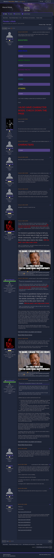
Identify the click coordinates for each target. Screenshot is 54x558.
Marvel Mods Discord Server (25, 335)
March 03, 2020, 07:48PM (22, 464)
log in (19, 1)
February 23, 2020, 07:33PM (23, 204)
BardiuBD (10, 129)
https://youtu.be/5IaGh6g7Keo (24, 522)
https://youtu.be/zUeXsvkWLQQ (24, 530)
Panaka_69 (10, 39)
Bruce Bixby (10, 180)
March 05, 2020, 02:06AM (22, 488)
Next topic (48, 24)
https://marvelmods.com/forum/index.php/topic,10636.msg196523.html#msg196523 (33, 274)
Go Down (5, 28)
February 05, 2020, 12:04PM (23, 157)
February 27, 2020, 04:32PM (23, 379)
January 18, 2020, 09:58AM (23, 119)
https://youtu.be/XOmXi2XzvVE (24, 511)
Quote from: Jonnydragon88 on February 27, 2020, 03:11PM (31, 383)
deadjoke (10, 465)
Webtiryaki (8, 554)
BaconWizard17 (10, 279)
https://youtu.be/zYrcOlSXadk (24, 519)
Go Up (4, 541)
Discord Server (17, 13)
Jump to (33, 547)
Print (50, 28)
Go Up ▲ (49, 554)
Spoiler (21, 46)
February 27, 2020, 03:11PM (23, 338)
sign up (23, 1)
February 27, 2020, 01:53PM (23, 220)
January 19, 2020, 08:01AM (23, 141)
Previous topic (42, 24)
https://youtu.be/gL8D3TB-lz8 (24, 524)
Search (10, 13)
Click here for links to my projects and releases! (30, 331)
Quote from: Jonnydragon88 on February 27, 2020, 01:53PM (31, 281)
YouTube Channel (26, 13)
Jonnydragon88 (10, 231)
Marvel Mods (7, 7)
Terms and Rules (44, 554)
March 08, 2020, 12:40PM (22, 504)
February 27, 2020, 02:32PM (23, 278)
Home (5, 13)
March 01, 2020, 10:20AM (22, 448)
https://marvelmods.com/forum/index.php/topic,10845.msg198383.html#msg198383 (33, 272)
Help (40, 554)
